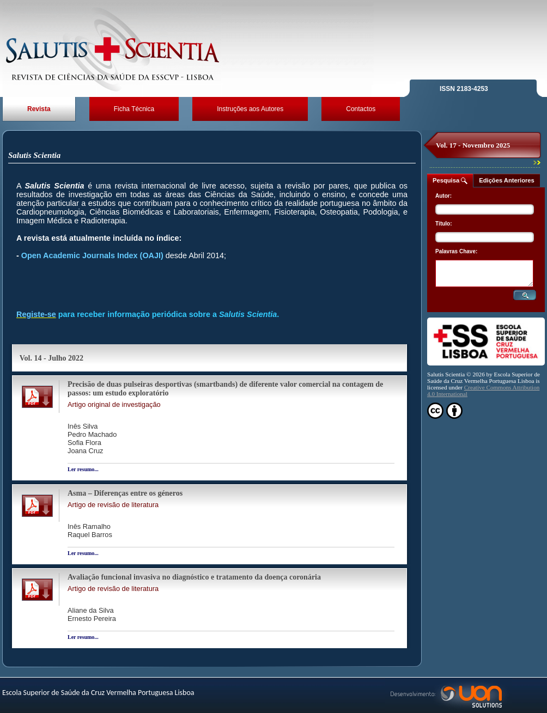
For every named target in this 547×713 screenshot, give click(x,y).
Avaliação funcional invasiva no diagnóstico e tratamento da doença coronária (194, 577)
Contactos (360, 109)
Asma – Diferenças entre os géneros (125, 493)
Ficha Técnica (134, 109)
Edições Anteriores (506, 180)
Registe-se (36, 314)
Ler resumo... (83, 469)
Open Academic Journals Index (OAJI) (92, 255)
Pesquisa (450, 180)
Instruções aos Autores (250, 109)
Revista (39, 109)
